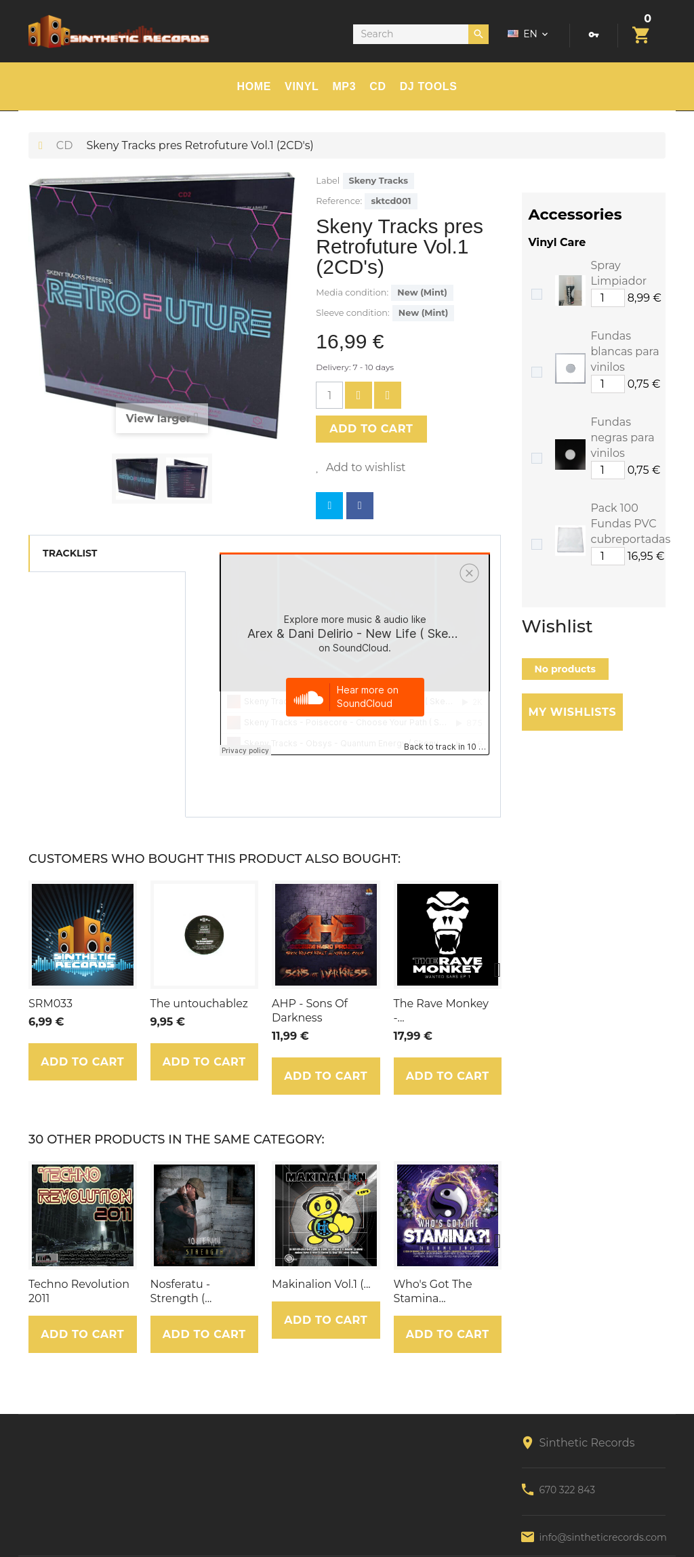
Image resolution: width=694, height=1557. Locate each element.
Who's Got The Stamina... (433, 1291)
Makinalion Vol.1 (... (321, 1284)
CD (377, 86)
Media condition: (352, 292)
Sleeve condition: (352, 313)
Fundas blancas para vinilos (625, 351)
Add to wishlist (364, 467)
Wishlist (557, 626)
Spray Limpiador (619, 273)
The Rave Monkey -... (441, 1010)
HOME (254, 86)
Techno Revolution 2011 (78, 1291)
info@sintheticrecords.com (603, 1537)
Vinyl (302, 86)
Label (328, 181)
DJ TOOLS (428, 86)
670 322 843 (567, 1490)
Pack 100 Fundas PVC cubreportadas (631, 524)
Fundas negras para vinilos (623, 438)
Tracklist (70, 553)
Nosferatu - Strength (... (181, 1291)
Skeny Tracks (379, 181)
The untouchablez (199, 1003)
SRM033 (50, 1003)
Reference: (339, 201)
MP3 (344, 86)
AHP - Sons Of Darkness (310, 1010)
